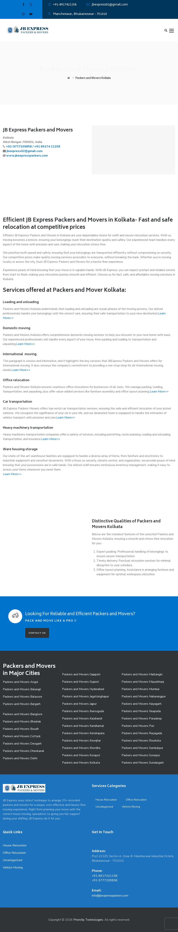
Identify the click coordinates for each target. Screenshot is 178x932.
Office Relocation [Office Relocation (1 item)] (136, 799)
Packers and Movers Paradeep (142, 718)
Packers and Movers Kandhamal (83, 726)
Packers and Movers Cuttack (22, 736)
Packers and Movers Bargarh (21, 704)
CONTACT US (37, 632)
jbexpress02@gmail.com (110, 4)
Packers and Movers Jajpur (79, 704)
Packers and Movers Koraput (81, 755)
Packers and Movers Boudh (21, 729)
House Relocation (15, 845)
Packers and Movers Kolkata (81, 763)
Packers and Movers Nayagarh (141, 704)
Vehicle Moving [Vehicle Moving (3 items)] (131, 806)
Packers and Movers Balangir (22, 689)
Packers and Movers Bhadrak (22, 721)
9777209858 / (23, 146)
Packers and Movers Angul (20, 682)
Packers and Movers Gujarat (80, 682)
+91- (9, 146)
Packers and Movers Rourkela (141, 741)
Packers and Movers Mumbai (140, 689)
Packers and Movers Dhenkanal (23, 751)
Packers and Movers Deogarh (22, 744)
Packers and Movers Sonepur (141, 755)
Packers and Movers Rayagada (142, 733)
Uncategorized (12, 860)
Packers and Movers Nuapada (141, 711)
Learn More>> (25, 344)
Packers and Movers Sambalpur (142, 748)
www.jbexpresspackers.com (27, 156)
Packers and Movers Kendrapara (83, 733)
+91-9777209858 (104, 880)
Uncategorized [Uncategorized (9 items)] (104, 806)
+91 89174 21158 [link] (47, 146)
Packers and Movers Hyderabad (83, 689)
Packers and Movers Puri (138, 726)
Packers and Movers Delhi (20, 758)
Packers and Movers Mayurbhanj (143, 682)
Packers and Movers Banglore (22, 714)
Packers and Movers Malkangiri (142, 674)
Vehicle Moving (13, 867)
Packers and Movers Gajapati (81, 674)
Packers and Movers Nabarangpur (144, 696)
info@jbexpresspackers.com (110, 896)
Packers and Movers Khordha (81, 748)
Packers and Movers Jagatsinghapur (85, 696)
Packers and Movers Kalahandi (82, 718)
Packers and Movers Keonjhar (81, 741)
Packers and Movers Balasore (22, 697)
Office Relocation (14, 853)
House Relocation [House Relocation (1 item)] (106, 799)
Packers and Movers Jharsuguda (83, 711)
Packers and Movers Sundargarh (143, 763)
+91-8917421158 (64, 4)
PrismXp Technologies (88, 920)
